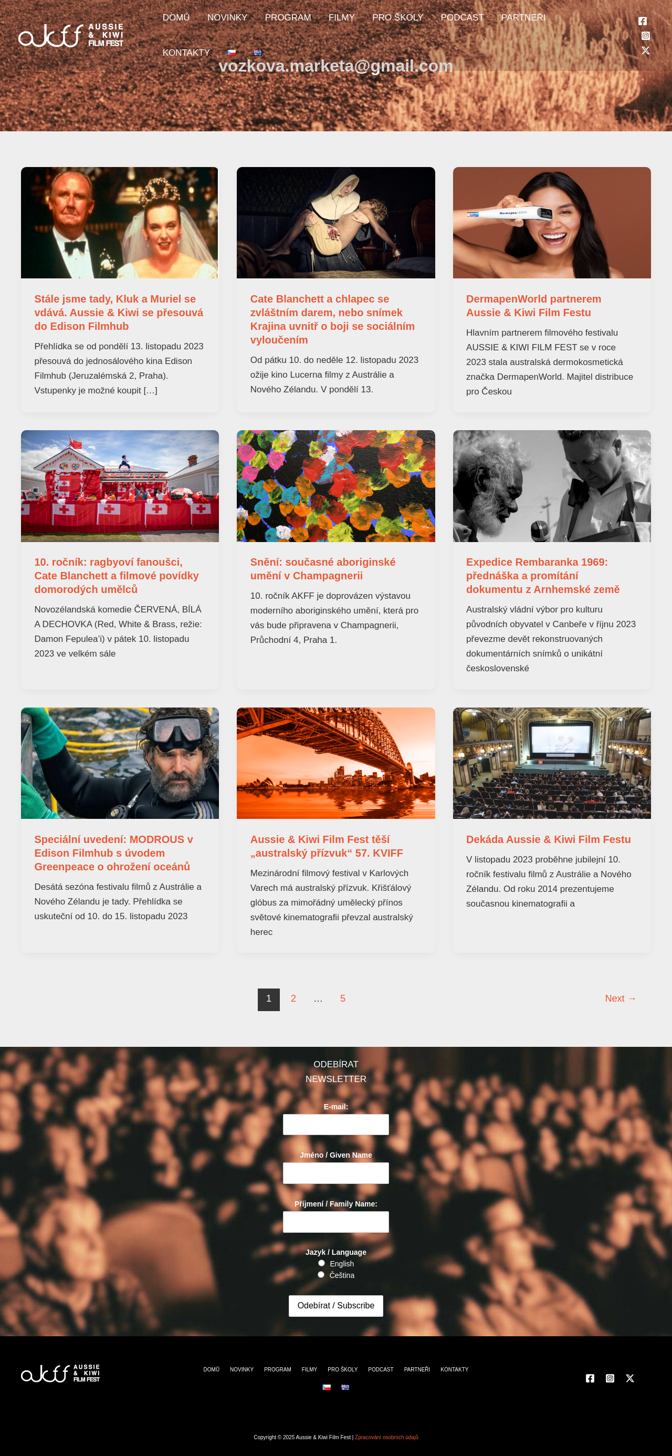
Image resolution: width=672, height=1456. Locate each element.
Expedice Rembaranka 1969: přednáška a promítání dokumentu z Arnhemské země (543, 575)
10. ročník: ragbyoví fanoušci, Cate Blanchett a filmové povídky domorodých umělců (117, 575)
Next (620, 998)
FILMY (317, 21)
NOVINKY (217, 21)
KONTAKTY (534, 21)
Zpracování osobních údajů (386, 1437)
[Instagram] (643, 14)
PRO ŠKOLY (366, 21)
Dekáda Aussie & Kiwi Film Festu (548, 839)
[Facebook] (627, 14)
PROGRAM (270, 21)
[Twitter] (630, 29)
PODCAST (423, 21)
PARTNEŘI (478, 21)
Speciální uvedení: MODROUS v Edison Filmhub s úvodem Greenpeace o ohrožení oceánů (114, 853)
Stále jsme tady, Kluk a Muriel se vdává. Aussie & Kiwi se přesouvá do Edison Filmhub (119, 312)
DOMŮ (172, 21)
